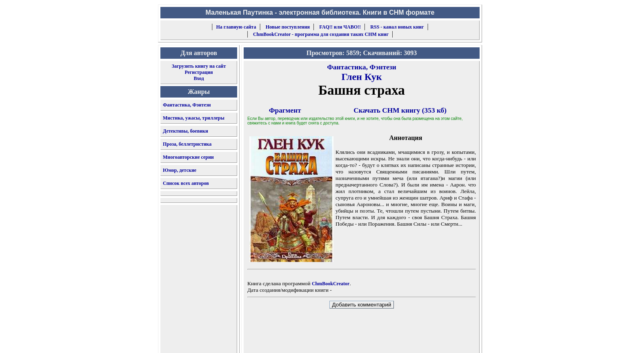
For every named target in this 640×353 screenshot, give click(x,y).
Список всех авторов (186, 183)
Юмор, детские (179, 170)
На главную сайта (236, 27)
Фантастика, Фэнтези (187, 105)
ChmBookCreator (330, 283)
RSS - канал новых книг (397, 27)
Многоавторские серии (188, 157)
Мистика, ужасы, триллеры (193, 118)
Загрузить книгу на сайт (199, 66)
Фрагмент (285, 110)
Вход (198, 78)
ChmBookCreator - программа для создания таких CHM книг (321, 34)
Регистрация (198, 72)
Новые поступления (288, 27)
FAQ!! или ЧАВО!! (340, 27)
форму (412, 340)
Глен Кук (361, 76)
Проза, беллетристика (187, 144)
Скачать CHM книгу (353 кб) (400, 110)
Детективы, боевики (185, 131)
